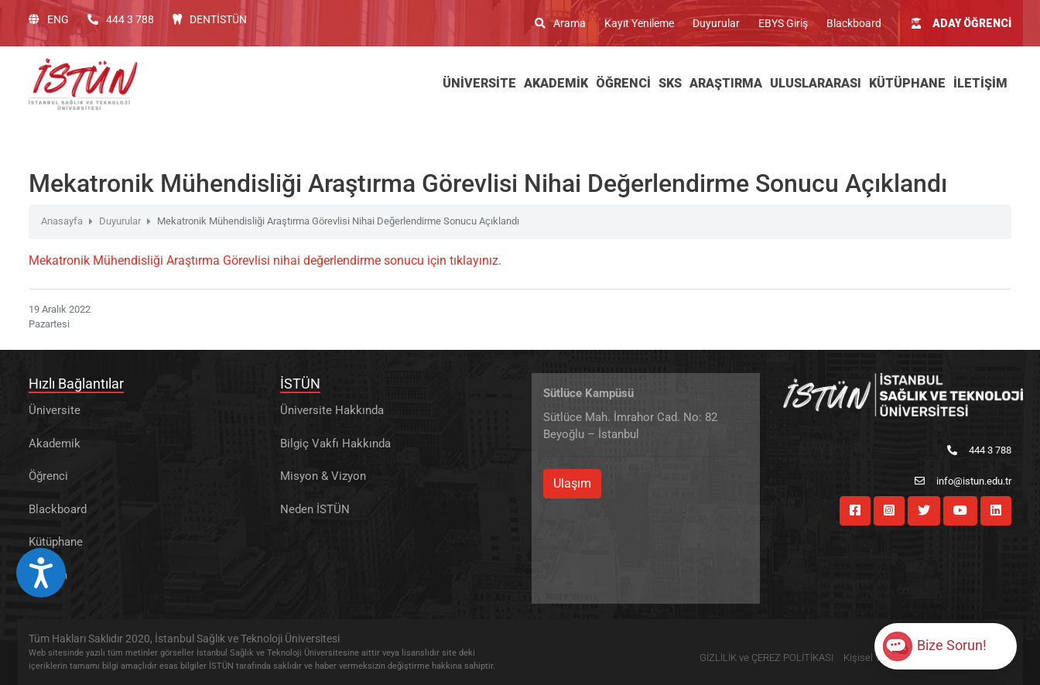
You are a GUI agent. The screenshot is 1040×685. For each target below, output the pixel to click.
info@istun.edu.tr (963, 481)
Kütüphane (56, 542)
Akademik (54, 443)
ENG (49, 19)
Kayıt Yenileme (639, 23)
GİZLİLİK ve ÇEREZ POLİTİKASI (766, 657)
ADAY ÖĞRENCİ (961, 23)
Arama (560, 23)
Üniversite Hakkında (332, 410)
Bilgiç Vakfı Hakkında (335, 443)
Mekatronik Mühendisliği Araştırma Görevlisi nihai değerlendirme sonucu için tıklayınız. (265, 260)
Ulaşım (572, 483)
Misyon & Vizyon (323, 476)
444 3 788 (120, 19)
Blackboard (853, 23)
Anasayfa (62, 221)
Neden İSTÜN (315, 509)
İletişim (48, 575)
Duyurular (716, 23)
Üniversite (54, 410)
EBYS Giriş (783, 23)
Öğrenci (48, 476)
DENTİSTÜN (210, 19)
